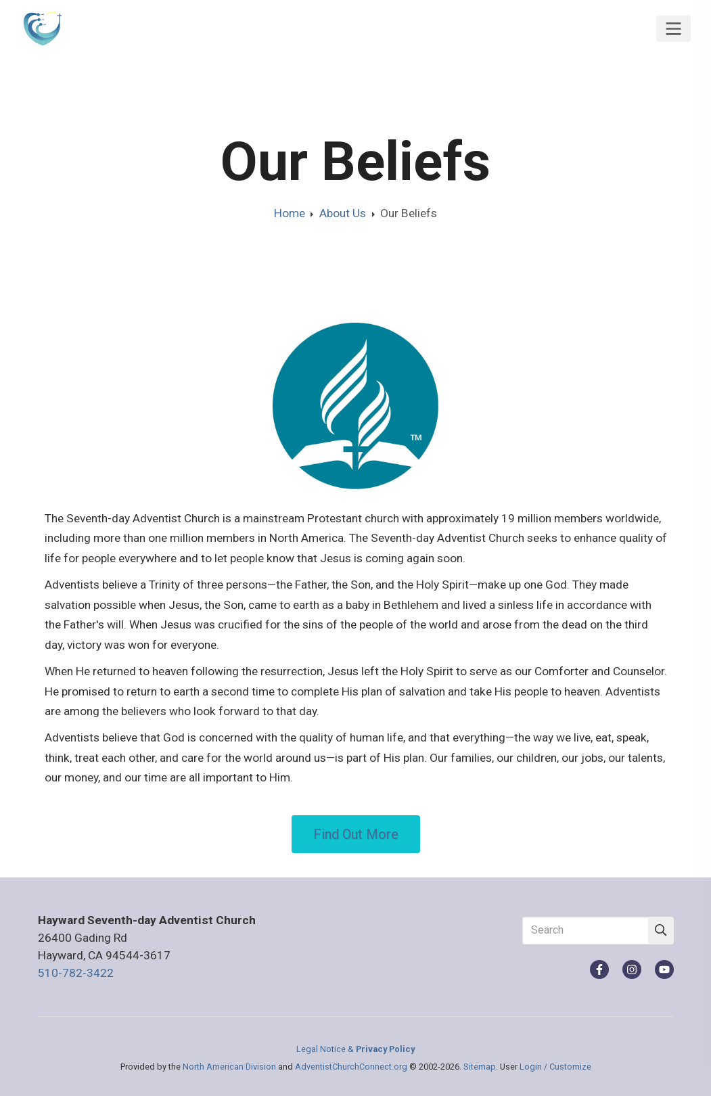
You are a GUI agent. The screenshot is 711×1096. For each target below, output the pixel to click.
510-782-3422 (76, 973)
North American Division (229, 1066)
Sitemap (479, 1066)
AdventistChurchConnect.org (351, 1066)
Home (289, 213)
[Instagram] (632, 969)
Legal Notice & (355, 1049)
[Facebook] (599, 969)
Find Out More (355, 834)
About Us (342, 213)
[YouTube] (664, 969)
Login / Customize (555, 1066)
